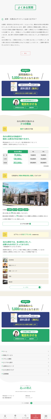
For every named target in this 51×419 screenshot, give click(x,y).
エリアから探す (25, 224)
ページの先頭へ (25, 403)
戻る (25, 53)
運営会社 (28, 396)
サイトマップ (29, 398)
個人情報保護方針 (7, 398)
